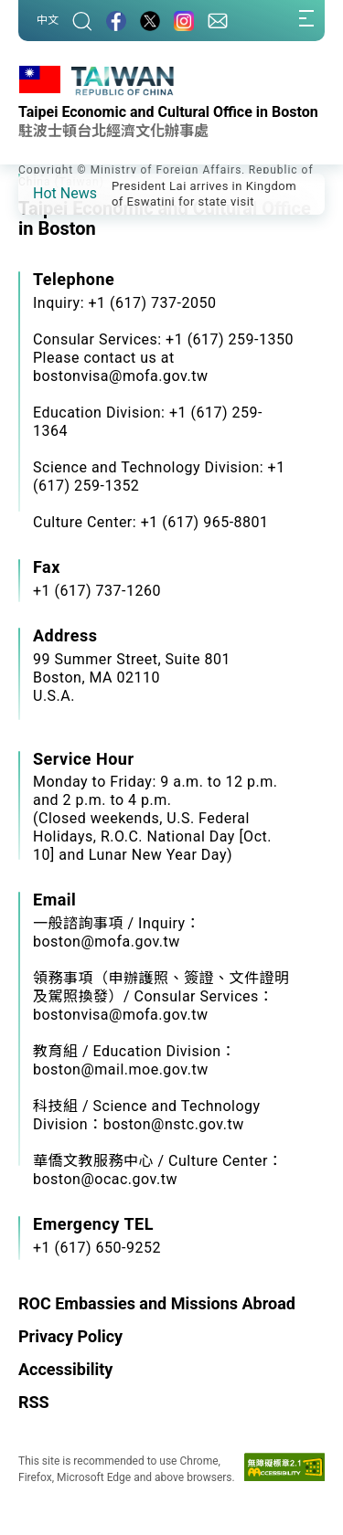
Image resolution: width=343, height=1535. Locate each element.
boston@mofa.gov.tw (106, 941)
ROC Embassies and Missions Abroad (156, 1303)
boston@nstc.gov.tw (173, 1124)
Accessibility (65, 1369)
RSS (33, 1402)
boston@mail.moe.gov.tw (121, 1069)
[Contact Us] (218, 20)
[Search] (82, 20)
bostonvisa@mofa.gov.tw (120, 1014)
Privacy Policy (70, 1336)
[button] (45, 193)
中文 (48, 20)
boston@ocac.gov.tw (105, 1179)
